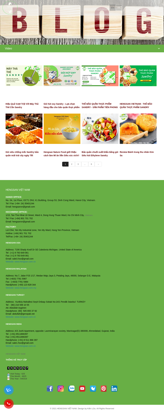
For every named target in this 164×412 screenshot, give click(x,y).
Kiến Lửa (91, 408)
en (112, 7)
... (85, 164)
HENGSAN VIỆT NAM (15, 354)
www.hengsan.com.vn (25, 261)
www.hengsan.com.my (25, 288)
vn (118, 7)
